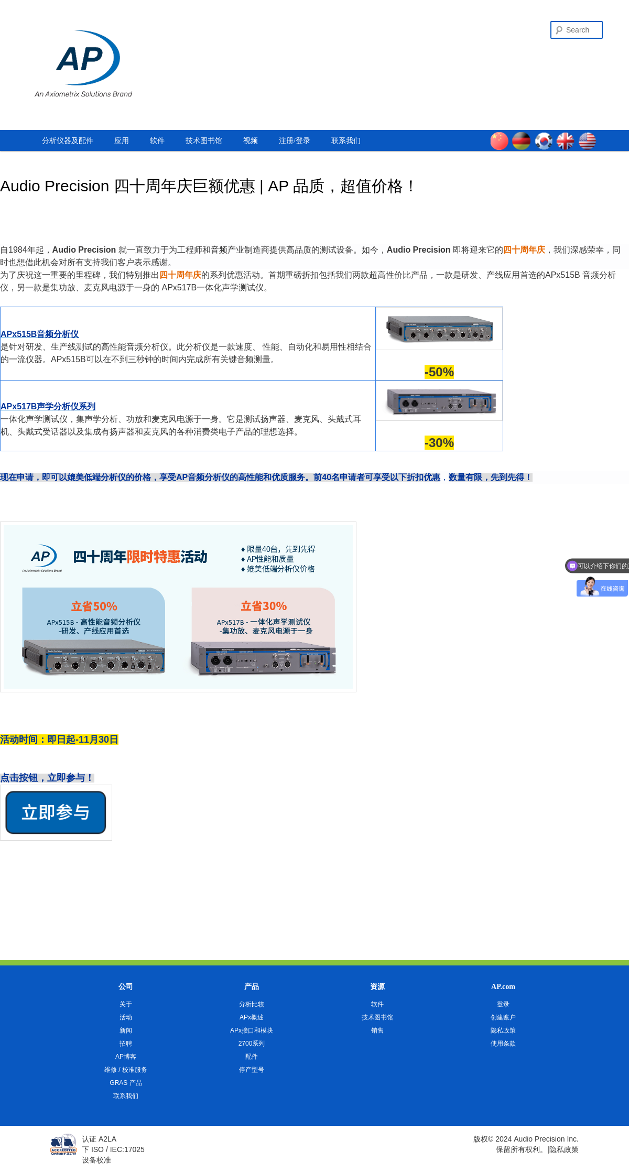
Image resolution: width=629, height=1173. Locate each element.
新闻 (126, 1030)
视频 (250, 141)
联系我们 (346, 141)
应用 (121, 141)
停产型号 (251, 1069)
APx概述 (252, 1017)
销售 (377, 1030)
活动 (126, 1017)
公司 (125, 987)
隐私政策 (503, 1030)
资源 (377, 987)
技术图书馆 (204, 141)
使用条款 (503, 1043)
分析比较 (251, 1004)
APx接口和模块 (251, 1030)
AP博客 (125, 1056)
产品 (251, 987)
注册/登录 (294, 141)
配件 (251, 1056)
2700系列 (251, 1043)
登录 (503, 1004)
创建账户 (503, 1017)
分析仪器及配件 (67, 141)
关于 (126, 1004)
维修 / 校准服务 (125, 1069)
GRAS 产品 (126, 1083)
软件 (157, 141)
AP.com (503, 987)
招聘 (126, 1043)
